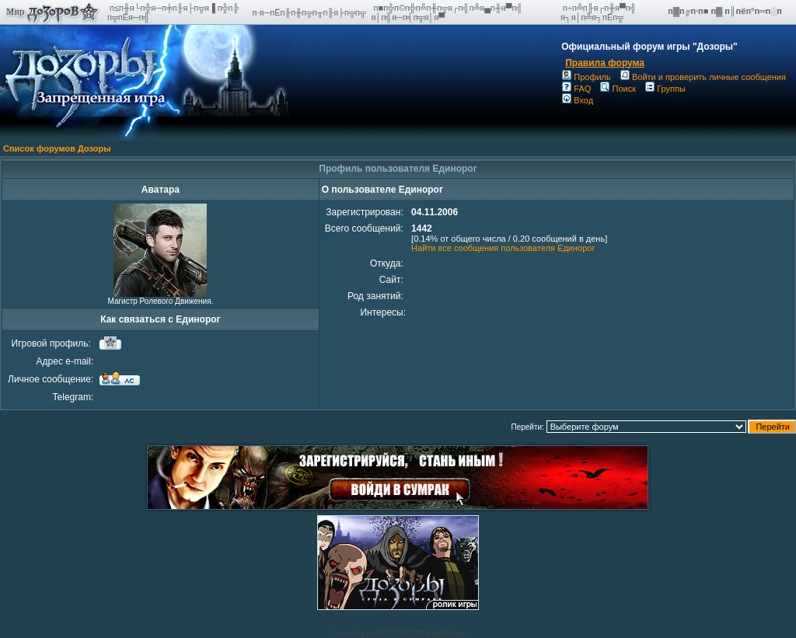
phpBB (376, 633)
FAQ (576, 88)
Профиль (586, 77)
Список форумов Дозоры (57, 148)
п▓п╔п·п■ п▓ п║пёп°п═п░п (726, 11)
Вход (577, 100)
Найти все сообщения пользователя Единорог (503, 248)
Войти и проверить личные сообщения (703, 77)
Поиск (617, 88)
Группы (665, 88)
